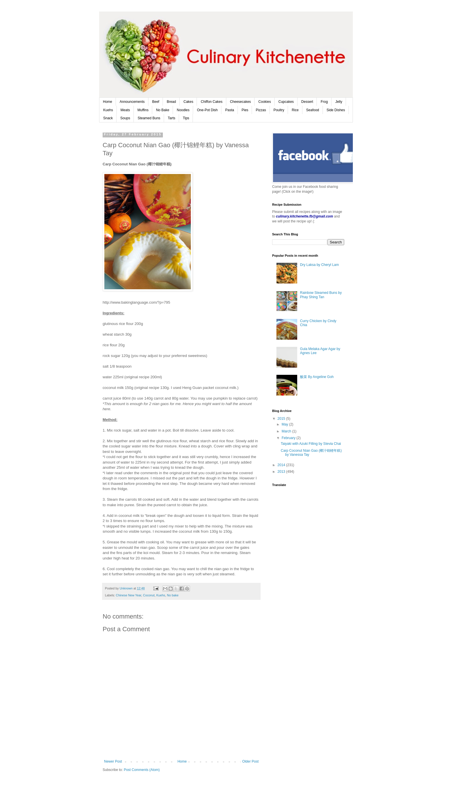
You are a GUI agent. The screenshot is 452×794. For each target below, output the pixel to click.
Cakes (188, 102)
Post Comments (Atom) (142, 770)
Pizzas (261, 110)
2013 (282, 472)
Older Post (250, 761)
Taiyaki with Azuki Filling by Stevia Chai (311, 444)
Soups (125, 118)
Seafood (312, 110)
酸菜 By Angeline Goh (317, 377)
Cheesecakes (240, 102)
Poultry (279, 110)
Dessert (307, 102)
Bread (171, 102)
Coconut (149, 595)
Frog (324, 102)
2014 (282, 465)
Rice (295, 110)
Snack (108, 118)
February (289, 438)
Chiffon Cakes (211, 102)
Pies (245, 110)
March (287, 431)
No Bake (162, 110)
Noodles (183, 110)
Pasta (229, 110)
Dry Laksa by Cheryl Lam (319, 265)
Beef (155, 102)
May (285, 424)
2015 (282, 419)
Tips (186, 118)
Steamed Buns (149, 118)
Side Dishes (336, 110)
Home (107, 102)
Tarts (171, 118)
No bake (172, 595)
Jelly (338, 102)
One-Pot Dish (207, 110)
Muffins (143, 110)
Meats (125, 110)
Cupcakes (286, 102)
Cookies (264, 102)
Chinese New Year (128, 595)
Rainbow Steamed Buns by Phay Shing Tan (321, 295)
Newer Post (113, 761)
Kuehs (108, 110)
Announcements (132, 102)
